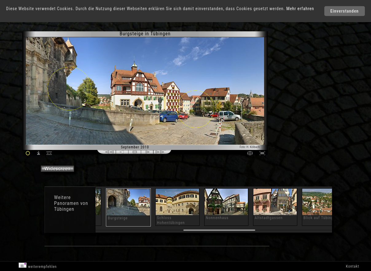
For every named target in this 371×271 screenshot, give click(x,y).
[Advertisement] (294, 83)
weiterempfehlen (37, 265)
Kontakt (352, 266)
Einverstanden (344, 11)
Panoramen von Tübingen (71, 206)
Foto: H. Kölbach (250, 147)
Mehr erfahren (300, 8)
